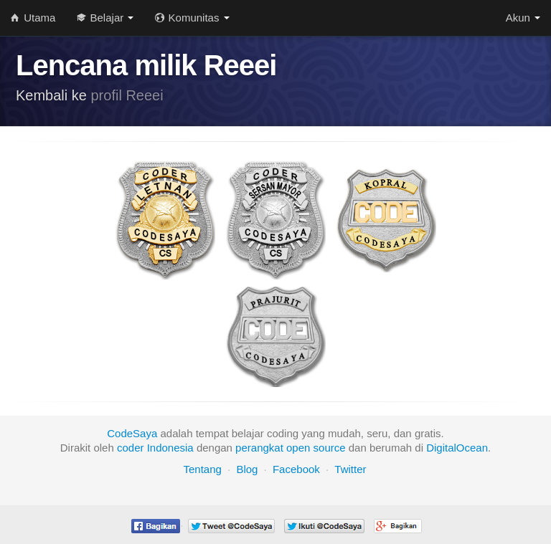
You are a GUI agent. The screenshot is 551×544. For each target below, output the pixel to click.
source (330, 448)
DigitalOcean (457, 448)
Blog (247, 469)
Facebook (296, 469)
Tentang (202, 469)
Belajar (105, 17)
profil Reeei (127, 95)
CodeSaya (132, 433)
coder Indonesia (155, 448)
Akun (523, 17)
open (298, 448)
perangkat (259, 448)
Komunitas (192, 17)
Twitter (350, 469)
